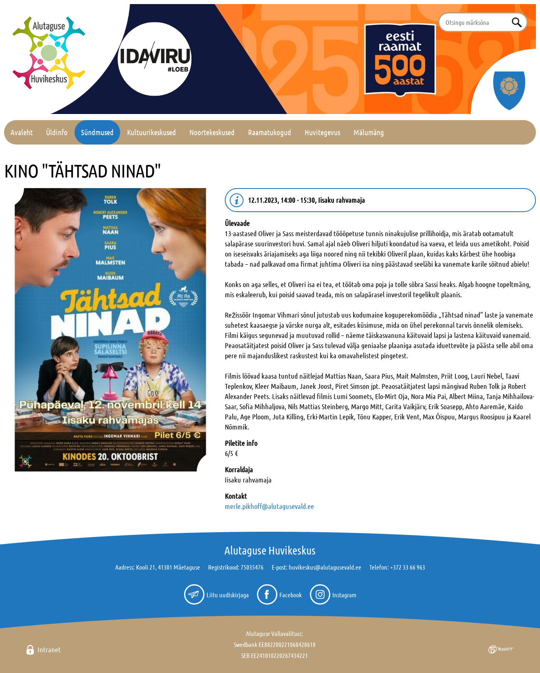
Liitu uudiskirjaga (227, 594)
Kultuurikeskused (151, 132)
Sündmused (97, 132)
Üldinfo (57, 132)
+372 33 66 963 (407, 567)
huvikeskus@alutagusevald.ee (325, 567)
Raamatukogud (269, 132)
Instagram (344, 594)
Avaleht (22, 132)
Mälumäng (368, 132)
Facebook (290, 594)
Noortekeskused (212, 132)
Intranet (49, 649)
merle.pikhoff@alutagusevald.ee (269, 506)
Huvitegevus (322, 132)
